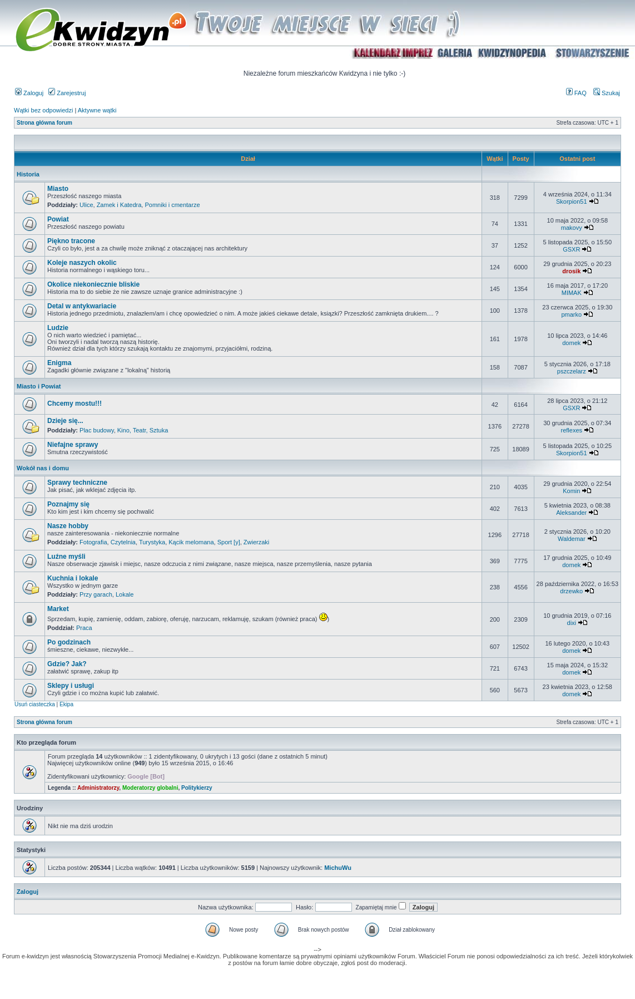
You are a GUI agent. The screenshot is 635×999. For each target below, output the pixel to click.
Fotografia (93, 542)
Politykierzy (196, 788)
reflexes (572, 430)
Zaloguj (29, 93)
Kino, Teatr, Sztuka (142, 430)
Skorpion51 (571, 201)
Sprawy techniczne (77, 482)
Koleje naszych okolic (82, 263)
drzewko (571, 591)
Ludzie (57, 328)
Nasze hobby (67, 526)
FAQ (576, 93)
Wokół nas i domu (43, 468)
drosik (571, 271)
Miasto (57, 189)
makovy (571, 227)
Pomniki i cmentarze (172, 204)
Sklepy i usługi (70, 686)
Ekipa (66, 704)
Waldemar (572, 538)
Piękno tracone (71, 241)
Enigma (59, 363)
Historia (28, 174)
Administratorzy (98, 788)
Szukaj (606, 93)
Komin (571, 491)
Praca (84, 627)
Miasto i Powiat (39, 386)
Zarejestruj (67, 93)
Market (58, 609)
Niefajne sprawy (72, 445)
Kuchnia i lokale (72, 578)
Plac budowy (97, 430)
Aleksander (571, 512)
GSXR (571, 249)
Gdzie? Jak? (67, 664)
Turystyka (152, 542)
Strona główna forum (44, 123)
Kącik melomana (191, 542)
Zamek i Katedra (119, 204)
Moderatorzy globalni (150, 788)
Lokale (124, 594)
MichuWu (337, 867)
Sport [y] (228, 542)
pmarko (571, 314)
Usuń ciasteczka (34, 704)
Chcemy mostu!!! (74, 403)
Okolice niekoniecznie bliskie (93, 284)
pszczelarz (571, 371)
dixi (572, 622)
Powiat (58, 219)
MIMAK (572, 292)
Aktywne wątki (97, 110)
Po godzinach (69, 642)
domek (571, 342)
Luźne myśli (66, 556)
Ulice (86, 204)
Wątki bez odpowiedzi (43, 110)
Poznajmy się (68, 504)
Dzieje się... (65, 421)
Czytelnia (123, 542)
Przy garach (96, 594)
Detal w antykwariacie (81, 306)
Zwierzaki (256, 542)
